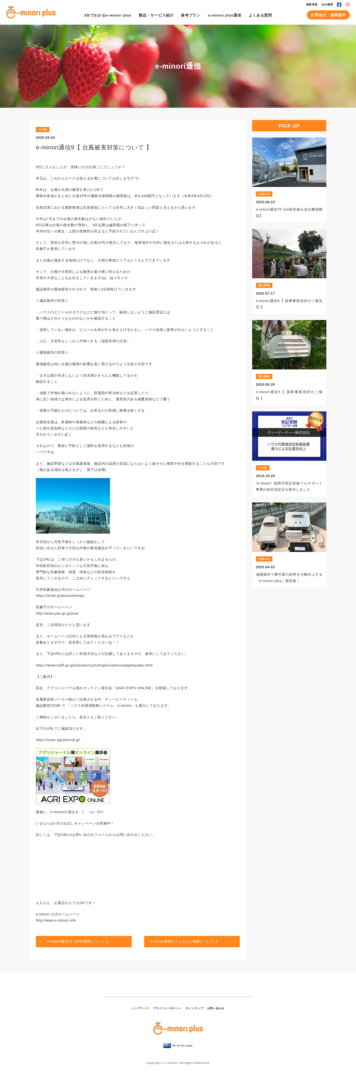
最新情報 (312, 4)
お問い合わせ (215, 1008)
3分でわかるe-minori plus (107, 15)
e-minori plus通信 (224, 15)
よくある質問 (260, 15)
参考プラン (190, 15)
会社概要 (327, 4)
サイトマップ (194, 1008)
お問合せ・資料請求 (328, 15)
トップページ (140, 1008)
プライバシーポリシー (167, 1008)
